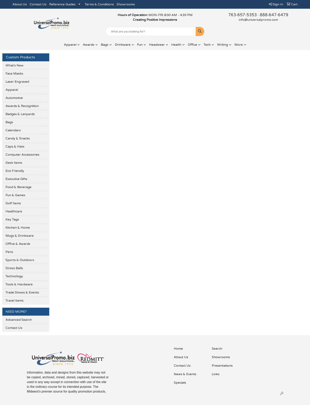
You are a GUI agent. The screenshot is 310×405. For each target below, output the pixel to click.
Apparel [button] (70, 45)
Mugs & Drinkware (20, 236)
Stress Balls (14, 268)
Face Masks (14, 74)
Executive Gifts (16, 179)
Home (178, 349)
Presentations (222, 366)
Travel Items (15, 301)
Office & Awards (18, 244)
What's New (15, 65)
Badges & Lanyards (20, 114)
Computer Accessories (22, 155)
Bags (9, 122)
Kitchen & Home (18, 228)
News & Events (185, 374)
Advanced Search (19, 320)
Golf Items (13, 203)
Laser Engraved (17, 82)
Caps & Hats (15, 147)
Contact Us (38, 4)
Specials (180, 383)
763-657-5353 (242, 15)
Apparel (12, 90)
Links (215, 374)
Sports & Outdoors (20, 260)
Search (217, 349)
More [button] (238, 45)
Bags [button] (104, 45)
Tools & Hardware (19, 284)
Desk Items (14, 163)
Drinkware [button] (122, 45)
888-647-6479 (274, 15)
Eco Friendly (15, 171)
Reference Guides (62, 4)
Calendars (13, 130)
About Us (19, 4)
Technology (14, 276)
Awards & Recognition (22, 106)
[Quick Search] (151, 31)
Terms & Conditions (99, 4)
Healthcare (14, 211)
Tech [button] (207, 45)
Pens (9, 252)
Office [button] (192, 45)
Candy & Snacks (18, 138)
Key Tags (12, 219)
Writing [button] (222, 45)
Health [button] (176, 45)
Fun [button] (140, 45)
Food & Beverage (18, 187)
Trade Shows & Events (22, 292)
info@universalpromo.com (258, 20)
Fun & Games (15, 195)
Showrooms (126, 4)
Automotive (14, 98)
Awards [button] (88, 45)
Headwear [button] (157, 45)
